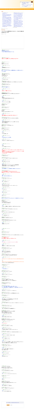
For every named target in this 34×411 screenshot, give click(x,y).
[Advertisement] (12, 361)
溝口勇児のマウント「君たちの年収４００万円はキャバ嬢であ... (18, 24)
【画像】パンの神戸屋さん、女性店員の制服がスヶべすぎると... (7, 21)
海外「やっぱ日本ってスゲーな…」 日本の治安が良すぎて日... (6, 19)
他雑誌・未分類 (24, 3)
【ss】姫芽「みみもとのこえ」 (4, 13)
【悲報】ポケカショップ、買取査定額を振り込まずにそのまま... (7, 18)
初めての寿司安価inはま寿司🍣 (4, 26)
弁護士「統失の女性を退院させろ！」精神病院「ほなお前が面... (18, 21)
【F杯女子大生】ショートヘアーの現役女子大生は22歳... (17, 16)
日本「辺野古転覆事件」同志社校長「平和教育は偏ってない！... (18, 13)
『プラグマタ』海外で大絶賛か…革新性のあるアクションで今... (18, 18)
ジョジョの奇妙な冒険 (25, 6)
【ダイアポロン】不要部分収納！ (15, 19)
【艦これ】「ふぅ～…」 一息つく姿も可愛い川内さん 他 (6, 24)
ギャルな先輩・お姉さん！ (4, 16)
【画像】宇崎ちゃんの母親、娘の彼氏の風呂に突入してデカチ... (18, 26)
